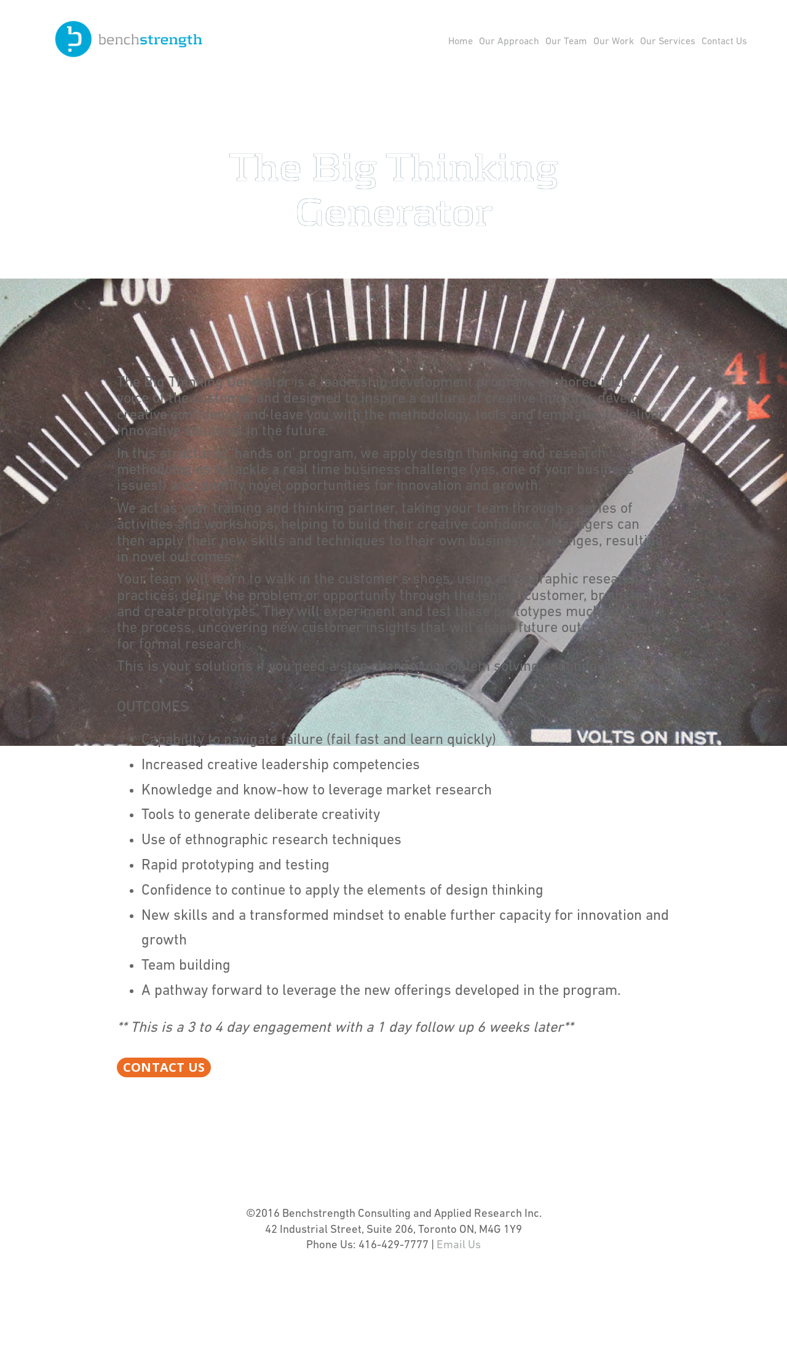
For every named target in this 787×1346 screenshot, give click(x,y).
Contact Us (724, 42)
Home (460, 42)
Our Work (613, 42)
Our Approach (509, 42)
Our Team (566, 42)
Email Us (459, 1283)
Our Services (667, 42)
